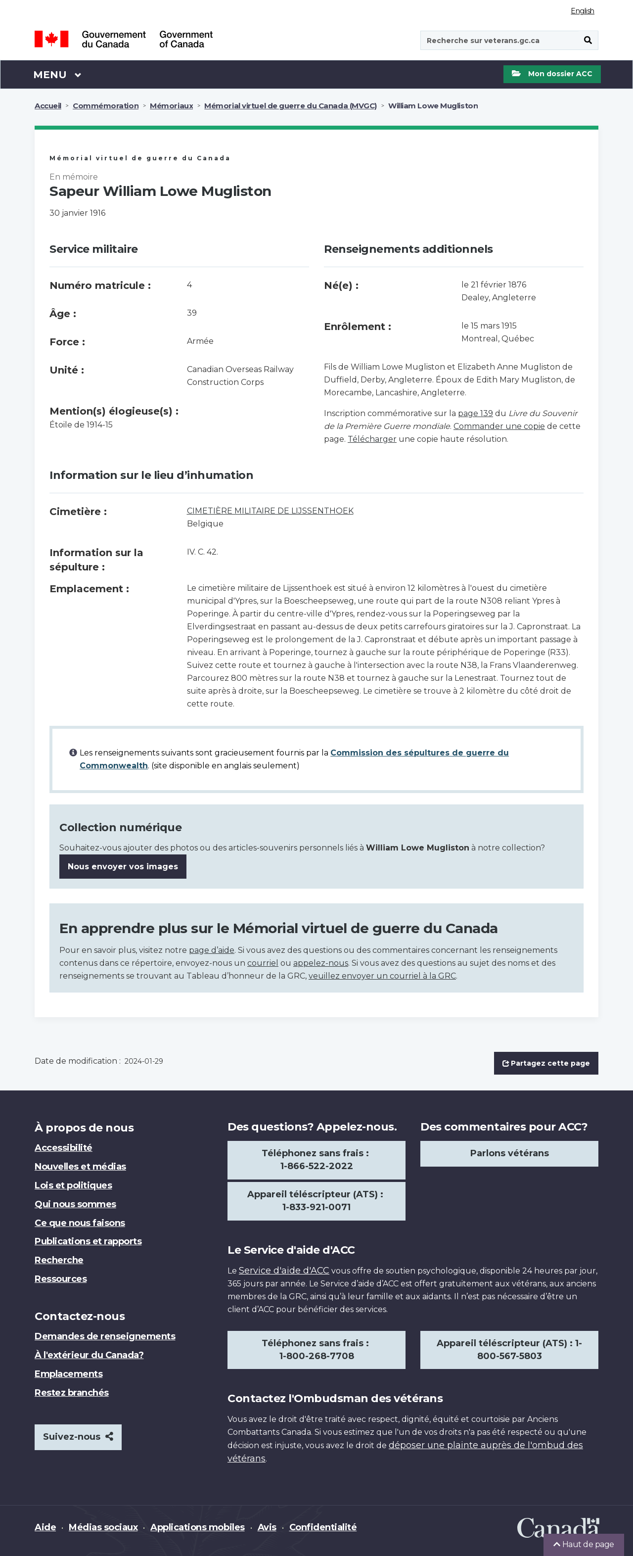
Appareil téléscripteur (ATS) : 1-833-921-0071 (316, 1201)
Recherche (59, 1260)
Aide (45, 1527)
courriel (262, 963)
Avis (267, 1527)
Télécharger (372, 439)
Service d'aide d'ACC (284, 1270)
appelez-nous (320, 963)
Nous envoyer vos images (123, 866)
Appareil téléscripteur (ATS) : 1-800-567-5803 (509, 1350)
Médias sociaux (103, 1527)
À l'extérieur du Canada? (89, 1355)
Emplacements (68, 1373)
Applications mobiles (197, 1527)
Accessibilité (63, 1147)
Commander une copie (499, 426)
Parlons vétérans (509, 1153)
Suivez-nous (78, 1436)
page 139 (475, 413)
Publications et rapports (88, 1241)
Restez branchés (72, 1392)
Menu (57, 74)
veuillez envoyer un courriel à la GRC (382, 976)
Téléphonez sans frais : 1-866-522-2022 (316, 1160)
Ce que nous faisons (80, 1223)
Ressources (61, 1278)
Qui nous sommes (75, 1204)
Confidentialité (323, 1527)
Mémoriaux (171, 105)
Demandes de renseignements (105, 1336)
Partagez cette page (546, 1063)
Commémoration (105, 105)
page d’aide (211, 950)
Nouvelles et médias (80, 1166)
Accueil (48, 105)
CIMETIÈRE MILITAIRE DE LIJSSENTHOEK (270, 511)
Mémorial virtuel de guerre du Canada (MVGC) (290, 105)
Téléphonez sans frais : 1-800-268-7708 (316, 1350)
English (582, 10)
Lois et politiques (73, 1185)
